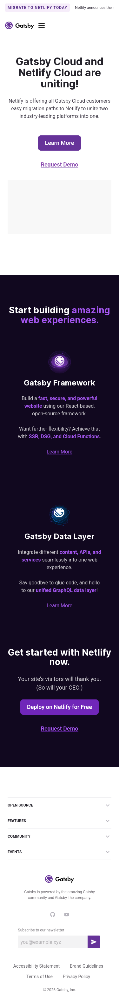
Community (59, 836)
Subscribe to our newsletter (41, 930)
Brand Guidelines (86, 966)
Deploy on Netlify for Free (59, 707)
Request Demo (59, 164)
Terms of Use (39, 976)
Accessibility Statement (36, 966)
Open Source (59, 805)
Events (59, 852)
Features (59, 821)
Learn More (59, 143)
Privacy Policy (76, 976)
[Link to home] (19, 25)
